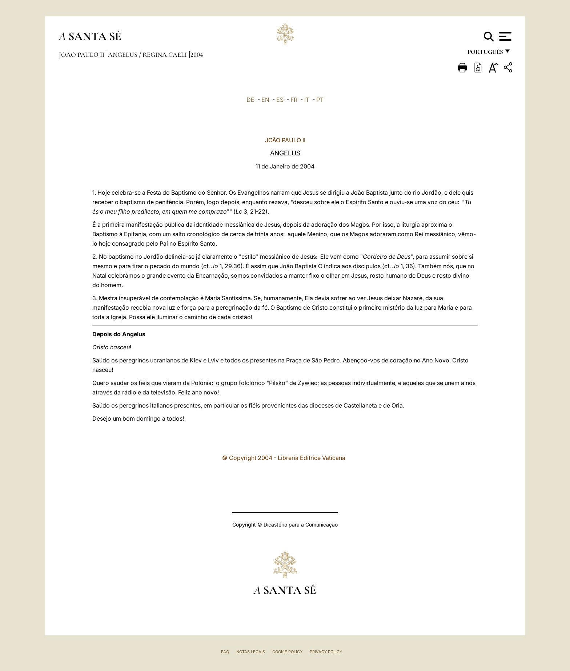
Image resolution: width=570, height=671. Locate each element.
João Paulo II (82, 55)
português (485, 53)
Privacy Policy (326, 651)
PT (320, 99)
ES (280, 99)
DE (250, 99)
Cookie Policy (287, 651)
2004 (196, 55)
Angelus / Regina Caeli (148, 55)
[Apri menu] (504, 36)
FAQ (225, 651)
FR (293, 99)
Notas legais (250, 651)
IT (306, 99)
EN (265, 99)
